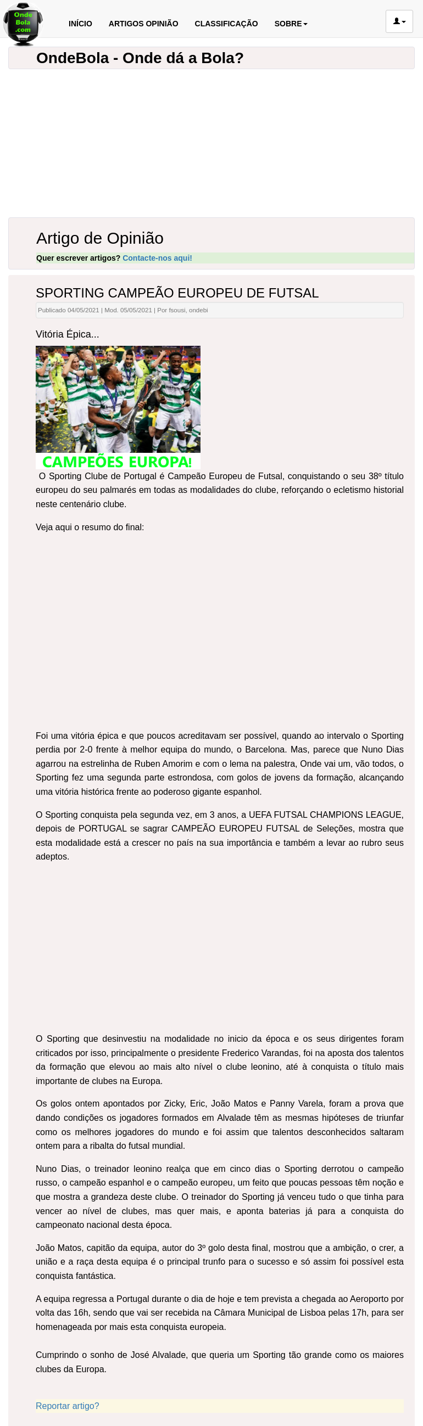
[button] (399, 21)
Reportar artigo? (67, 1406)
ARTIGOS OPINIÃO (144, 23)
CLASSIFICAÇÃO (226, 23)
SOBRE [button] (291, 23)
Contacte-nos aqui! (157, 258)
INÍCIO (80, 23)
